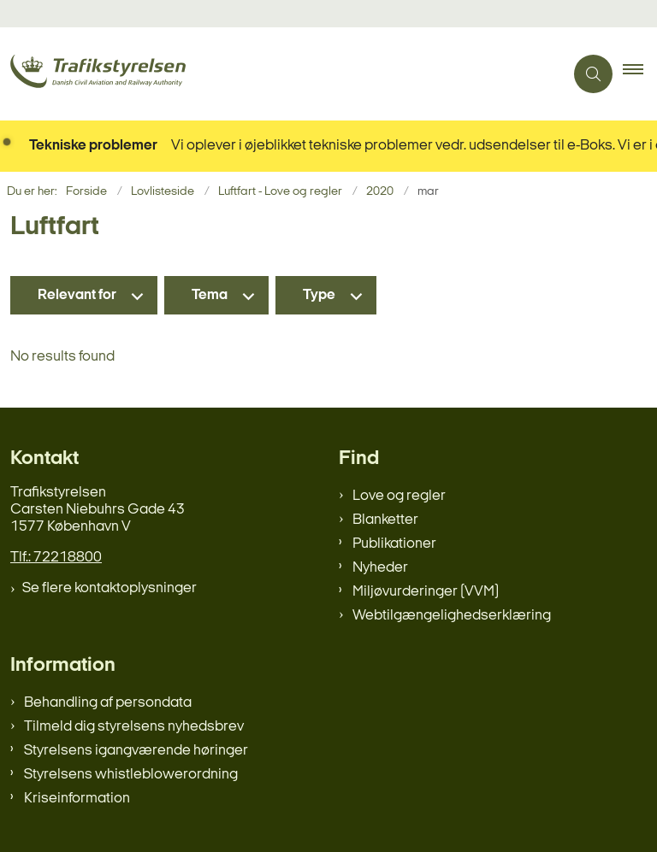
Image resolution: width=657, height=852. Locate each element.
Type (319, 295)
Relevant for (77, 295)
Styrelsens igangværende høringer (136, 750)
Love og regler (399, 496)
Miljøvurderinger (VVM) (425, 592)
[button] (640, 74)
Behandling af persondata (108, 703)
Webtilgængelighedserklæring (451, 615)
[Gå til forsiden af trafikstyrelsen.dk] (275, 74)
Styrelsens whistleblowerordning (131, 774)
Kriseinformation (77, 798)
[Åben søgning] (593, 74)
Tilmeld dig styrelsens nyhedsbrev (134, 727)
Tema (210, 295)
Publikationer (394, 544)
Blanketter (385, 520)
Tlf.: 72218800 (56, 557)
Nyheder (380, 568)
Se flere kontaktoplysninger (109, 588)
